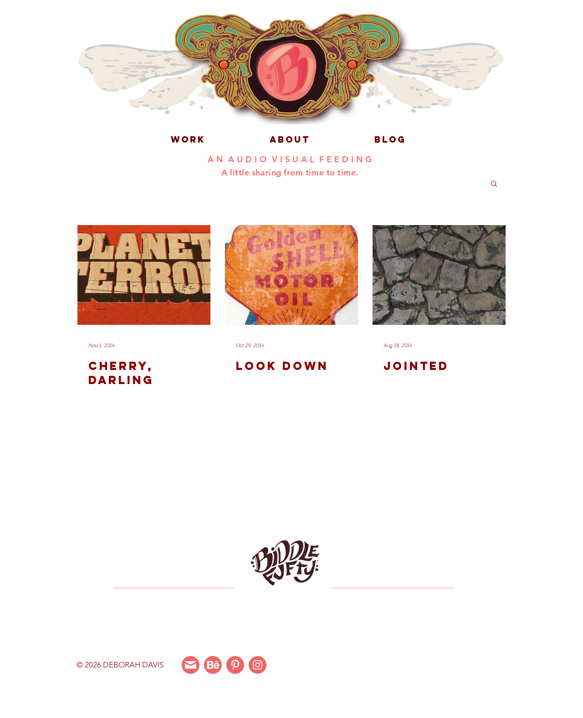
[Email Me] (190, 665)
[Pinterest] (235, 665)
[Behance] (213, 665)
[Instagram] (257, 665)
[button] (494, 184)
